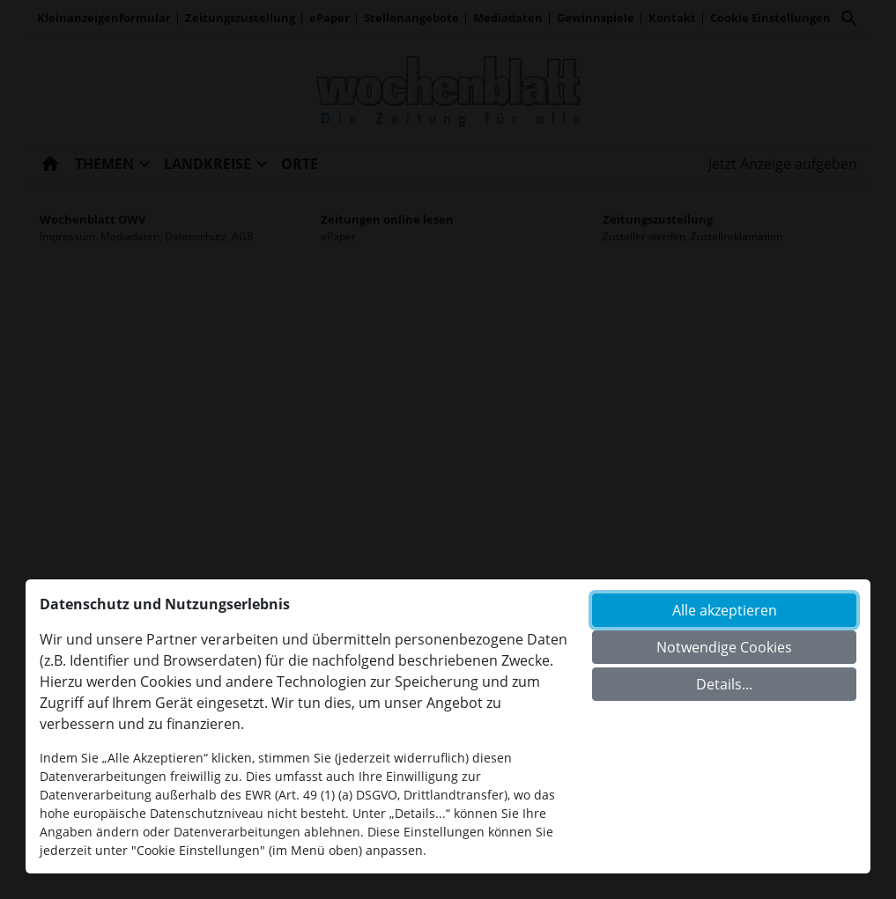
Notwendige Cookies (724, 647)
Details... (724, 684)
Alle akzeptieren (724, 610)
